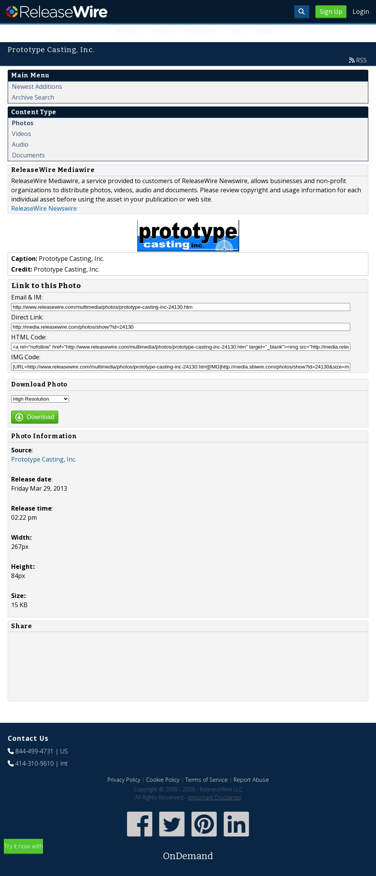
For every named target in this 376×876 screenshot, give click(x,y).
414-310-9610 (34, 763)
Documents (28, 155)
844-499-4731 (34, 751)
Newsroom (201, 30)
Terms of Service (206, 779)
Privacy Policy (123, 779)
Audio (20, 144)
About (264, 30)
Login (361, 11)
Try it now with (188, 852)
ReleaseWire (56, 11)
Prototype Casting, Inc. (43, 459)
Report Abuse (251, 779)
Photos (22, 123)
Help (236, 30)
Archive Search (33, 97)
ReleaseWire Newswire (44, 208)
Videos (21, 133)
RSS (361, 60)
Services (127, 30)
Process (162, 30)
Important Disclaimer (214, 797)
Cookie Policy (163, 779)
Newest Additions (37, 86)
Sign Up (331, 11)
